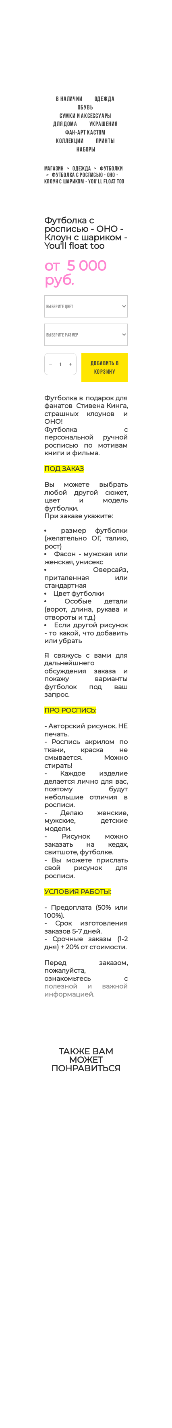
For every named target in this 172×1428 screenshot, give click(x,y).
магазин (54, 168)
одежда (82, 168)
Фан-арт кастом (85, 132)
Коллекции (69, 140)
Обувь (85, 107)
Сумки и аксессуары (85, 115)
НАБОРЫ (86, 149)
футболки (111, 168)
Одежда (105, 98)
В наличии (69, 98)
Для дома (65, 123)
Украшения (103, 123)
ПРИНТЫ (105, 140)
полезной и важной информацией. (86, 990)
